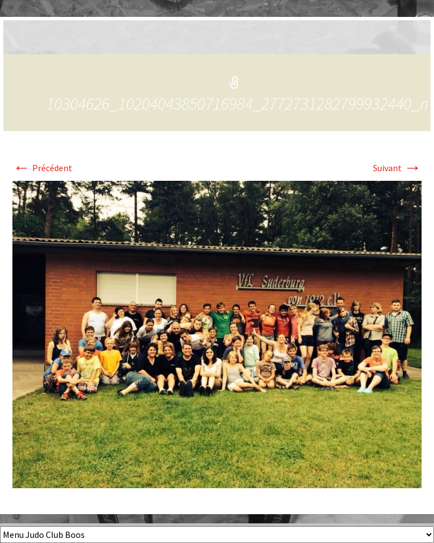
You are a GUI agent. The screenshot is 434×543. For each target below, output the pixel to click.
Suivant (397, 167)
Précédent (42, 167)
